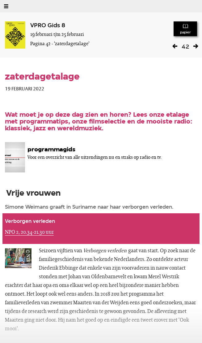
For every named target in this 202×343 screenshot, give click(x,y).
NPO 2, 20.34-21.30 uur (29, 232)
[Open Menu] (6, 6)
